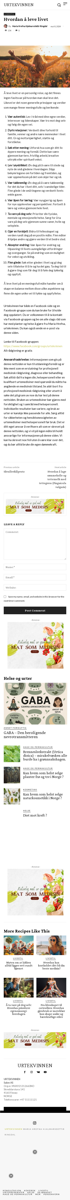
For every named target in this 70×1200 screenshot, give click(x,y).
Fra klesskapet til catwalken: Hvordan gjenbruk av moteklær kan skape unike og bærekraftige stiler (51, 1010)
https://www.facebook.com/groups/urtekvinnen (33, 346)
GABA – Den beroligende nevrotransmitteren (25, 734)
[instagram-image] (11, 1151)
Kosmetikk (30, 789)
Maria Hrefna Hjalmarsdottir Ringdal (29, 26)
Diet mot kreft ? (35, 815)
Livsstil (9, 14)
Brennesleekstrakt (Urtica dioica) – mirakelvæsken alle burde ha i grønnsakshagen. (45, 755)
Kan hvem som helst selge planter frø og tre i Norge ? (43, 775)
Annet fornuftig (15, 728)
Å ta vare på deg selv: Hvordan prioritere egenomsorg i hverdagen (19, 1009)
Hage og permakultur (38, 747)
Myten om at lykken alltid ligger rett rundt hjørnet (18, 965)
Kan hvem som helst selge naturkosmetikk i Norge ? (43, 796)
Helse (27, 810)
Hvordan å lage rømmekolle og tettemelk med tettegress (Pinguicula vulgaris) (52, 479)
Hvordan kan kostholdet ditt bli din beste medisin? (51, 965)
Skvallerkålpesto (14, 471)
